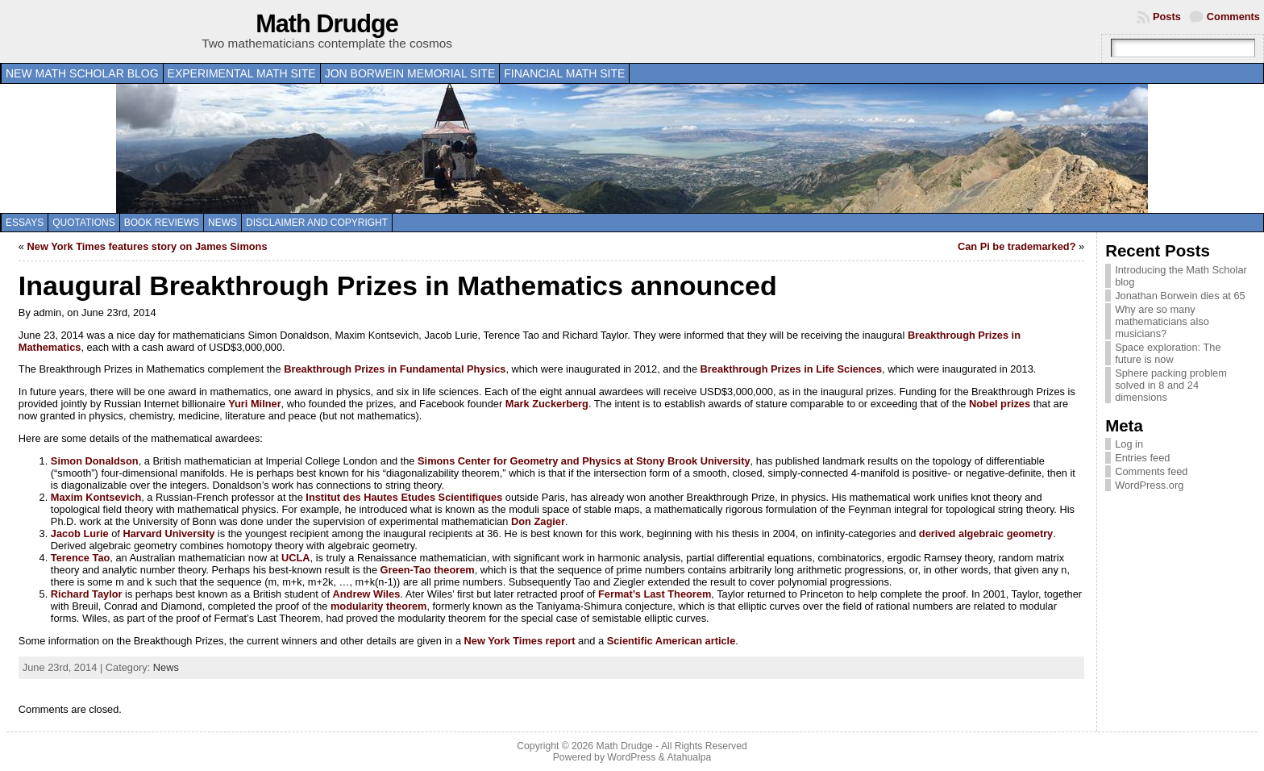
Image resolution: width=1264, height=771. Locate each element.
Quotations (83, 222)
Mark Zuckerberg (546, 404)
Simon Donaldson (95, 461)
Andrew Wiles (367, 594)
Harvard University (168, 533)
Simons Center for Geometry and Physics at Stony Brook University (584, 461)
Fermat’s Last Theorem (654, 594)
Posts (1167, 16)
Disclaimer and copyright (317, 222)
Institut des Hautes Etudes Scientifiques (404, 497)
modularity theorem (378, 606)
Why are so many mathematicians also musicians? (1162, 321)
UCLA (295, 558)
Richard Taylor (87, 594)
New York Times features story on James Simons (147, 246)
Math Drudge (327, 24)
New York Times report (520, 641)
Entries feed (1142, 458)
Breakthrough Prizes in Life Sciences (791, 369)
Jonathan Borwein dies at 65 (1180, 296)
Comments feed (1151, 471)
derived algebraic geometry (986, 533)
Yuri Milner (254, 404)
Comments (1233, 16)
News (222, 222)
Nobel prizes (999, 404)
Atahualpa (689, 757)
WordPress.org (1149, 485)
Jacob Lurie (80, 533)
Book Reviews (161, 222)
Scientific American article (671, 641)
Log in (1129, 444)
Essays (25, 222)
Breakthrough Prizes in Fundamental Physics (394, 369)
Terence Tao (80, 558)
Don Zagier (538, 521)
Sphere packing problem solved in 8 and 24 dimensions (1171, 385)
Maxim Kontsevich (96, 497)
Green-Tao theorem (427, 570)
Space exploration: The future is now (1167, 353)
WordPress (631, 757)
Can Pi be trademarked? (1017, 246)
